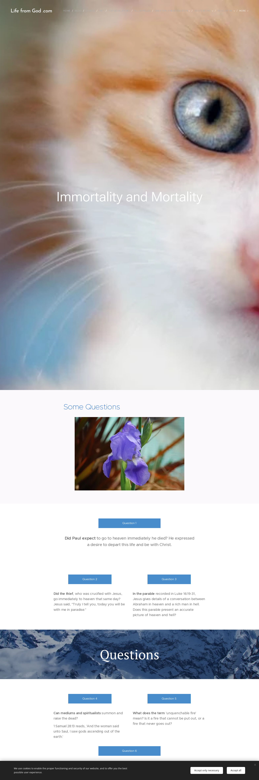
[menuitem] (68, 11)
